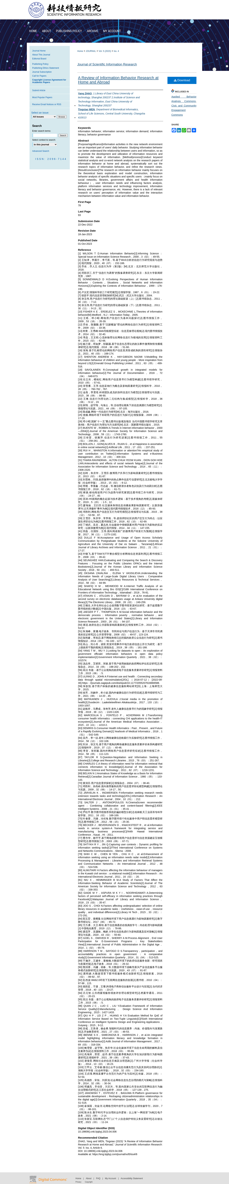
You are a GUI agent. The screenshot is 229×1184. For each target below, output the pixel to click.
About (88, 1178)
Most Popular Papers (42, 97)
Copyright (88, 1182)
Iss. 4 (116, 51)
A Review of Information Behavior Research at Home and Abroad (118, 80)
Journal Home (39, 51)
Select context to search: (44, 140)
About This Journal (41, 54)
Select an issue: (40, 112)
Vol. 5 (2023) (105, 51)
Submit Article (38, 90)
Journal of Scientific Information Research (107, 64)
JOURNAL (91, 51)
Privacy (78, 1182)
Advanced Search (40, 151)
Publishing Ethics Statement (45, 68)
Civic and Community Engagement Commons (183, 110)
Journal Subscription (42, 72)
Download (182, 80)
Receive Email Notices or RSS (46, 104)
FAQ (98, 1178)
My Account (110, 1178)
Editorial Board (39, 58)
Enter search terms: (41, 131)
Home (80, 51)
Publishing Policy (40, 64)
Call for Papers (39, 76)
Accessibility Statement (132, 1178)
